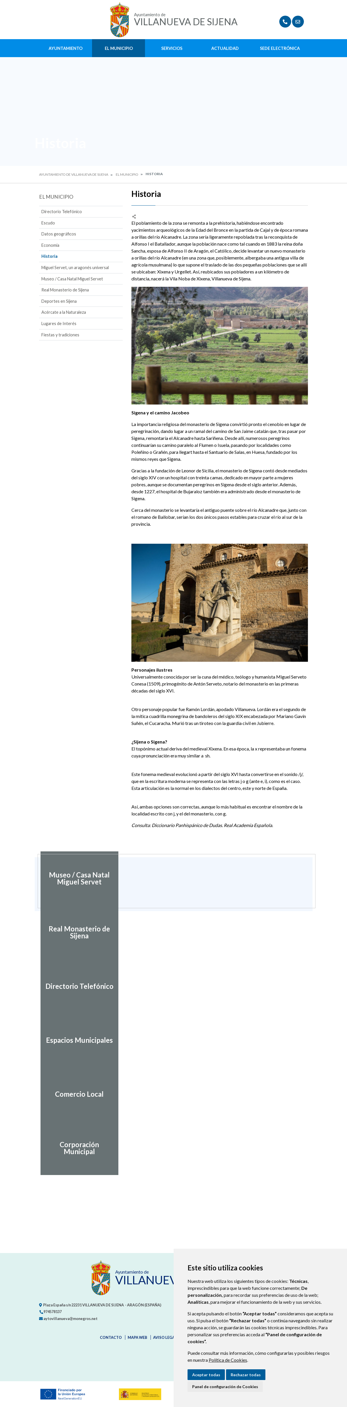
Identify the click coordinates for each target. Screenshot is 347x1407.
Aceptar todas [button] (206, 1374)
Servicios (171, 48)
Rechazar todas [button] (246, 1374)
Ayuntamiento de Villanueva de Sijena (73, 174)
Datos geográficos (58, 233)
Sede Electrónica (280, 48)
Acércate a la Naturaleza (63, 312)
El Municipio (119, 48)
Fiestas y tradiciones (60, 334)
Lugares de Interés (58, 323)
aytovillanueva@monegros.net (68, 1318)
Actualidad (225, 48)
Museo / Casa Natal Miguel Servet (72, 278)
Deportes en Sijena (59, 301)
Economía (50, 245)
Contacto (111, 1337)
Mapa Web (137, 1337)
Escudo (48, 222)
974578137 (50, 1311)
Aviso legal (165, 1337)
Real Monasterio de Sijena (65, 289)
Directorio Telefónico (61, 211)
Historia (49, 256)
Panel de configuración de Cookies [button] (225, 1386)
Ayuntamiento (65, 48)
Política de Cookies (228, 1360)
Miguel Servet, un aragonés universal (75, 267)
